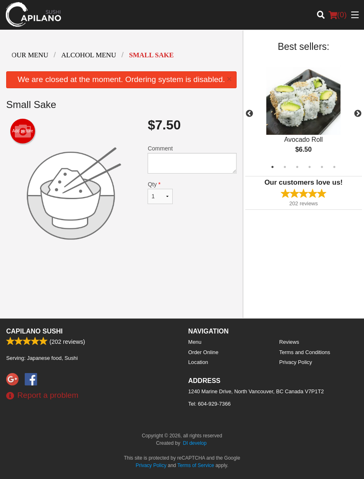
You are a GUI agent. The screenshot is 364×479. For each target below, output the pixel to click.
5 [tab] (322, 167)
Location (198, 362)
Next (358, 114)
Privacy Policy (295, 362)
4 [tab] (309, 167)
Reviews (289, 342)
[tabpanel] (303, 114)
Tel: (209, 404)
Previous (249, 114)
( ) (338, 15)
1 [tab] (272, 167)
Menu (195, 342)
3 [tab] (297, 167)
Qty (160, 192)
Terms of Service (195, 465)
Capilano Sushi (34, 331)
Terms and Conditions (304, 352)
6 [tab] (334, 167)
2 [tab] (285, 167)
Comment (192, 159)
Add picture (22, 131)
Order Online (203, 352)
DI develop (195, 443)
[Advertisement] (121, 284)
